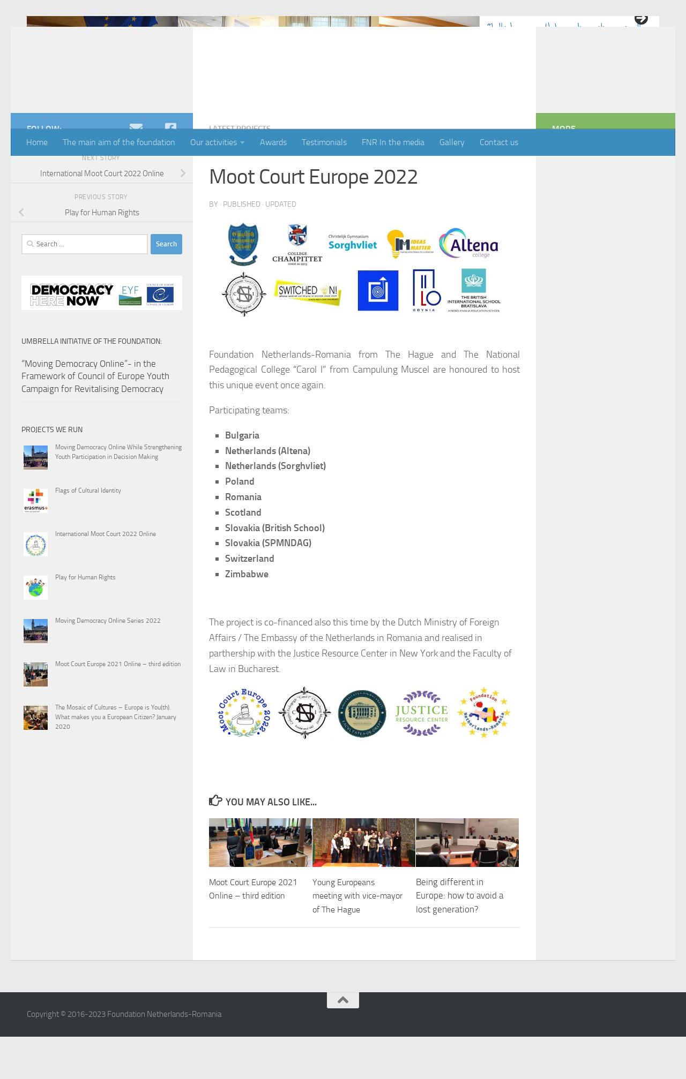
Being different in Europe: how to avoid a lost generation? (459, 938)
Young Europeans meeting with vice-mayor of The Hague (351, 938)
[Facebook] (170, 171)
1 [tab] (319, 102)
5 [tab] (368, 102)
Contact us (499, 142)
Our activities (213, 142)
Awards (273, 142)
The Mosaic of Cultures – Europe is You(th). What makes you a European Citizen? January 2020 (115, 759)
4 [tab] (356, 102)
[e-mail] (136, 171)
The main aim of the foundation (119, 142)
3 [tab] (343, 102)
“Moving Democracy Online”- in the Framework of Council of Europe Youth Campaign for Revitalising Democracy (95, 419)
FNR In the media (393, 142)
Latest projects (243, 172)
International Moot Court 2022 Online (105, 576)
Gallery (452, 142)
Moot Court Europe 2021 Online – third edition (247, 938)
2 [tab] (331, 102)
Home (37, 142)
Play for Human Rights (85, 620)
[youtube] (153, 171)
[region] (343, 54)
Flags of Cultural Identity (88, 533)
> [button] (640, 19)
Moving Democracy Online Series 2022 (108, 663)
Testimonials (324, 142)
